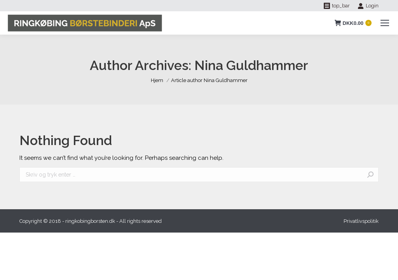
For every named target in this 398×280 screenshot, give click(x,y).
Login (368, 6)
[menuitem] (361, 221)
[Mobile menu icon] (384, 23)
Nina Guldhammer (251, 65)
